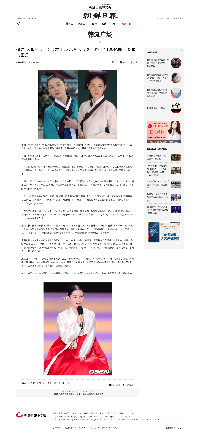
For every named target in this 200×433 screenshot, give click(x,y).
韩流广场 (126, 23)
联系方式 (83, 427)
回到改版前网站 (109, 427)
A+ (132, 62)
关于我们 (57, 427)
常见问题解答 (70, 427)
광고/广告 (95, 427)
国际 (94, 23)
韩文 (169, 18)
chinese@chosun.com (128, 419)
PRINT (124, 62)
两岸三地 (82, 23)
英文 (175, 18)
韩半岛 (69, 23)
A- (137, 62)
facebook (114, 385)
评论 (114, 23)
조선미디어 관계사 (171, 428)
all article (160, 18)
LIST (115, 62)
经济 (104, 23)
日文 (181, 18)
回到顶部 (127, 385)
